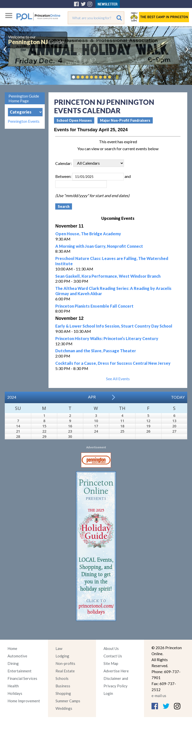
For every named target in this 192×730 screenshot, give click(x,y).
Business (63, 686)
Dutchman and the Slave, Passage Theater (95, 350)
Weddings (64, 708)
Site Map (111, 663)
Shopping (63, 693)
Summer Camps (68, 701)
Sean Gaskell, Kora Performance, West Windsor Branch (107, 276)
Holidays (15, 693)
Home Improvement (24, 701)
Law (59, 648)
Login (108, 693)
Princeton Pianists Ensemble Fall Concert (94, 306)
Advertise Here (116, 671)
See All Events (118, 378)
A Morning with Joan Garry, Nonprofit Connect (99, 246)
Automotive (17, 656)
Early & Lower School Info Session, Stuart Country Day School (113, 326)
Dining (13, 663)
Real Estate (65, 671)
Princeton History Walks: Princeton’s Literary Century (106, 338)
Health (13, 686)
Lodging (62, 656)
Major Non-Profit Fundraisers (125, 120)
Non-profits (65, 663)
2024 (11, 397)
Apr (92, 396)
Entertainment (20, 671)
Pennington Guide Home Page (23, 98)
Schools (62, 678)
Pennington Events (24, 121)
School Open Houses (74, 120)
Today (178, 397)
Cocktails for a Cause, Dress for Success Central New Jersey (112, 363)
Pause (117, 77)
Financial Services (22, 678)
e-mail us (159, 695)
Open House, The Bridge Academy (88, 233)
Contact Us (113, 656)
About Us (111, 648)
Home (12, 648)
